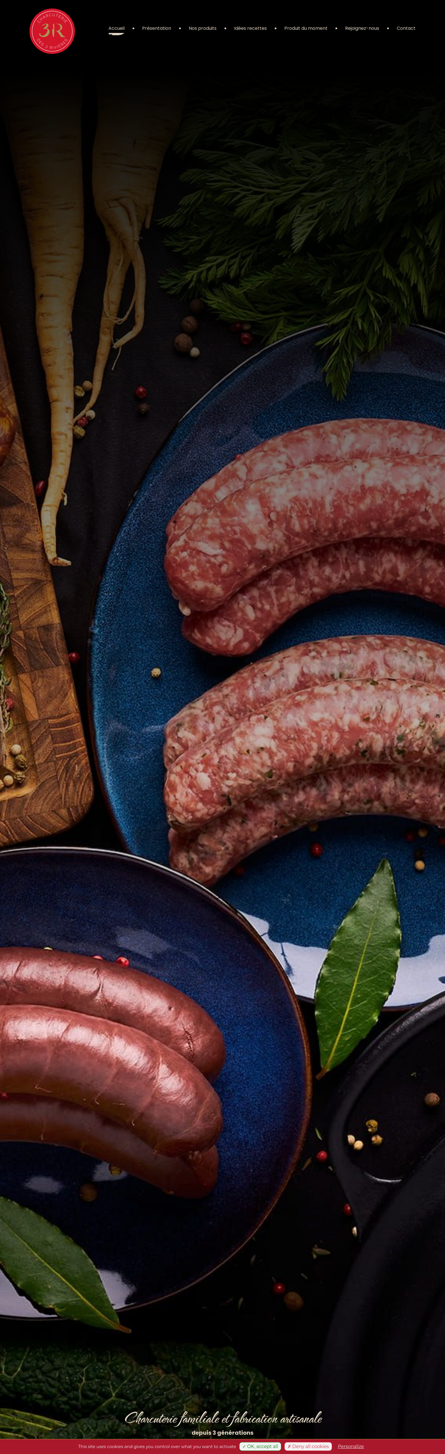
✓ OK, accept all (260, 1446)
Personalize (351, 1446)
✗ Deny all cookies (308, 1446)
